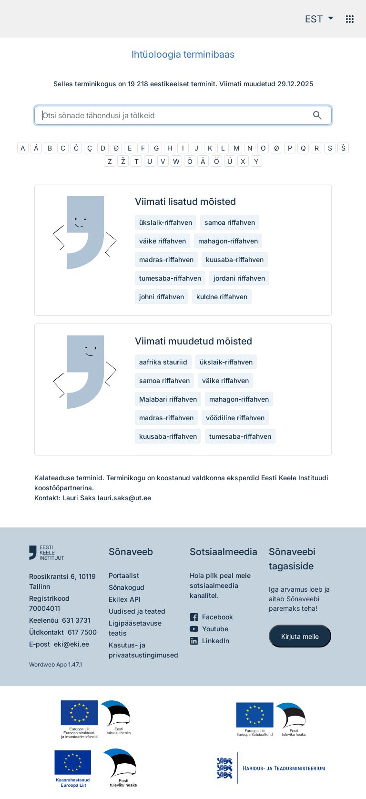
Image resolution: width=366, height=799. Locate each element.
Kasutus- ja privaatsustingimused (143, 650)
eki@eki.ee (71, 644)
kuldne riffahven (221, 297)
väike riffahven (162, 241)
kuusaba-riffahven (235, 259)
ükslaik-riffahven (165, 222)
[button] (319, 19)
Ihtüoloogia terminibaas (183, 54)
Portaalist (124, 575)
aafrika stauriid (163, 362)
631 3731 (76, 620)
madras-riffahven (166, 259)
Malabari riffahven (168, 399)
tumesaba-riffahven (170, 278)
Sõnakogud (126, 587)
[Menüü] (349, 19)
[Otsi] (317, 115)
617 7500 (82, 632)
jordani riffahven (239, 278)
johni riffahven (161, 297)
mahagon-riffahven (228, 241)
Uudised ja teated (137, 611)
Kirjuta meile (300, 636)
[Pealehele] (46, 19)
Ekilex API (125, 599)
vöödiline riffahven (235, 418)
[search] (183, 115)
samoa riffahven (229, 222)
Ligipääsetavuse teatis (135, 628)
